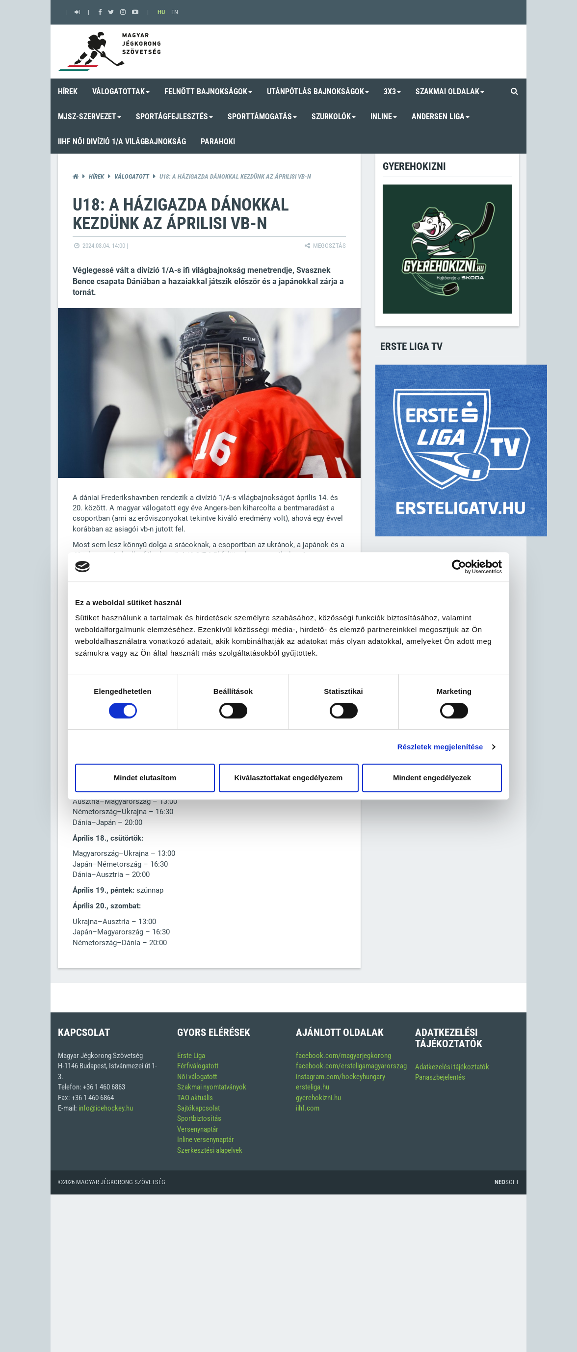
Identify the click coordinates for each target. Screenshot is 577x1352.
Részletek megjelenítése (440, 746)
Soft (507, 1182)
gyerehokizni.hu (318, 1097)
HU (161, 12)
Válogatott (131, 176)
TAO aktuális (195, 1097)
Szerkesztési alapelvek (209, 1150)
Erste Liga (191, 1055)
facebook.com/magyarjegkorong (343, 1055)
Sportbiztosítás (199, 1118)
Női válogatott (197, 1076)
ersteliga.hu (312, 1087)
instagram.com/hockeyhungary (340, 1076)
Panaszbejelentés (440, 1077)
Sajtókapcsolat (198, 1108)
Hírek (96, 176)
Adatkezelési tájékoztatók (452, 1066)
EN (174, 12)
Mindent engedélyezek (432, 777)
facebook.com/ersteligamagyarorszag (351, 1065)
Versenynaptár (197, 1129)
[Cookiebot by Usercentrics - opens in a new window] (459, 566)
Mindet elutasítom (145, 777)
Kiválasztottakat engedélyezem (289, 777)
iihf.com (307, 1108)
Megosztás (324, 245)
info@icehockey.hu (106, 1108)
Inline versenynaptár (205, 1139)
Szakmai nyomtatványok (211, 1087)
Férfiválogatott (197, 1065)
